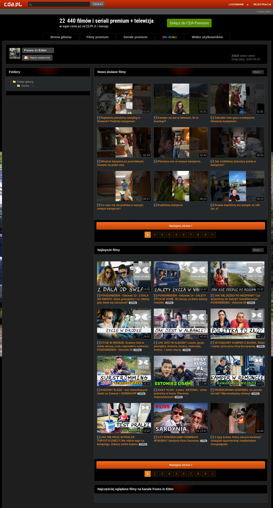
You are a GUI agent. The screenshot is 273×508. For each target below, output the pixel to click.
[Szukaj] (59, 4)
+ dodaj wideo (263, 11)
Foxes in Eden (35, 50)
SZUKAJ (98, 4)
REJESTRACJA (262, 4)
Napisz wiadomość (37, 57)
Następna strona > (180, 225)
